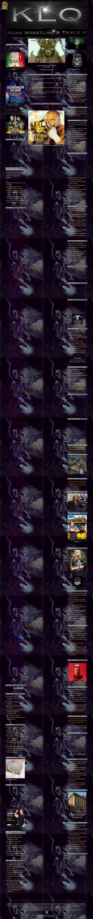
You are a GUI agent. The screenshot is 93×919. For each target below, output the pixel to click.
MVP (21, 495)
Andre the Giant (19, 224)
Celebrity (17, 284)
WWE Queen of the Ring (14, 660)
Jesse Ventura (11, 401)
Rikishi (19, 530)
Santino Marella (11, 550)
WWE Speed (11, 663)
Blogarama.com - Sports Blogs (46, 916)
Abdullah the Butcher (18, 210)
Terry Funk (14, 592)
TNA (15, 604)
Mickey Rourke (19, 484)
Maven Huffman (18, 473)
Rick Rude (21, 528)
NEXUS (14, 499)
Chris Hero (21, 292)
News (9, 499)
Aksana (17, 217)
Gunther (8, 379)
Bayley (15, 244)
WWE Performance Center (15, 658)
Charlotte (20, 286)
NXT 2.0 (9, 504)
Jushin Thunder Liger (11, 419)
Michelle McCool (10, 482)
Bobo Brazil (19, 257)
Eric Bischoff (11, 350)
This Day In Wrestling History (75, 197)
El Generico (13, 344)
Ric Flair (22, 526)
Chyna (15, 301)
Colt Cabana (13, 306)
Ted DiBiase (18, 588)
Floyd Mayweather (15, 361)
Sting (14, 577)
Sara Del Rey (20, 550)
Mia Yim (22, 477)
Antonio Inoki (10, 230)
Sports (15, 572)
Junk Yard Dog (20, 417)
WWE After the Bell (11, 641)
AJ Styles (12, 217)
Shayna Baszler (9, 561)
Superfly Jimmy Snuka (18, 584)
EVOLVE (16, 355)
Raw (11, 524)
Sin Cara (17, 566)
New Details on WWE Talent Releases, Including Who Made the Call (15, 698)
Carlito (23, 281)
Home (46, 106)
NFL (18, 499)
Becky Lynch (9, 246)
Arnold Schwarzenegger (18, 233)
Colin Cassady (20, 304)
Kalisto (21, 422)
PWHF (8, 521)
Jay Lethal (8, 397)
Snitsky (23, 568)
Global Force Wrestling (18, 373)
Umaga (14, 619)
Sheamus (17, 561)
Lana (12, 441)
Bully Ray (22, 273)
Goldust (15, 375)
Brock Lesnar (11, 266)
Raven (7, 524)
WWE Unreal (17, 671)
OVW (23, 506)
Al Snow (22, 217)
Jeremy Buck (13, 399)
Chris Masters (20, 293)
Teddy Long (15, 590)
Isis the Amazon (15, 390)
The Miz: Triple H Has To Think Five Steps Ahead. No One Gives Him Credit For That (77, 78)
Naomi (8, 497)
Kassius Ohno (12, 426)
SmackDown (15, 568)
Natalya (14, 497)
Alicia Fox (20, 221)
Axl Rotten (22, 239)
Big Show (19, 250)
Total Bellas (18, 610)
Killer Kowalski (12, 435)
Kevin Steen (15, 433)
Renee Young (18, 524)
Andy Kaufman (11, 226)
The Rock (14, 599)
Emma (22, 346)
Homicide (16, 381)
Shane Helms (15, 557)
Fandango (9, 359)
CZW (15, 315)
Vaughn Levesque (16, 621)
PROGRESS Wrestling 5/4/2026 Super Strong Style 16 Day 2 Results (14, 192)
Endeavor (9, 348)
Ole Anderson (21, 504)
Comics (19, 306)
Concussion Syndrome (13, 308)
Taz (8, 588)
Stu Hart (16, 581)
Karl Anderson (15, 424)
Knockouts (18, 437)
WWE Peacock (20, 656)
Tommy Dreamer (16, 608)
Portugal (22, 517)
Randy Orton (11, 522)
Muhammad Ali (19, 493)
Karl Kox (22, 424)
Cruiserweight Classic (13, 312)
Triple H (21, 612)
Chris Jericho (11, 293)
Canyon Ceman (10, 279)
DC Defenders (16, 326)
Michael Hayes (20, 479)
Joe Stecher (14, 408)
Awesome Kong (14, 239)
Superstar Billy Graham (13, 586)
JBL (13, 397)
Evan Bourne (16, 353)
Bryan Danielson (15, 272)
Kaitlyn (12, 422)
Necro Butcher (21, 497)
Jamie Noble (14, 395)
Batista (9, 244)
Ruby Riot (17, 544)
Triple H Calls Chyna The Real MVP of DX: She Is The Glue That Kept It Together (77, 124)
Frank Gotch (15, 362)
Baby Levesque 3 (11, 241)
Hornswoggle (12, 382)
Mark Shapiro (15, 468)
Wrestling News (12, 640)
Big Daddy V (22, 248)
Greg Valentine (21, 377)
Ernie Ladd (13, 352)
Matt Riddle (21, 471)
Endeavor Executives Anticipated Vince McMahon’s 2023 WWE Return (76, 352)
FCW (14, 359)
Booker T (20, 259)
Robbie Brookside (15, 535)
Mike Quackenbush (11, 488)
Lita (15, 452)
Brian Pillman (11, 264)
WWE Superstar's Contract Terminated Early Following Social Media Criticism (15, 717)
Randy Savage (20, 522)
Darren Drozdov (9, 321)
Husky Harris (15, 384)
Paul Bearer (16, 510)
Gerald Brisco (10, 371)
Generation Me (16, 368)
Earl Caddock (21, 339)
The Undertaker (13, 601)
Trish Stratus (9, 614)
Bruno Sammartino (13, 270)
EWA (21, 355)
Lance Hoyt (17, 441)
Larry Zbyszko (15, 442)
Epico (22, 348)
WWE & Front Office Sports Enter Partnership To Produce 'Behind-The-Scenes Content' (15, 736)
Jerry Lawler (21, 399)
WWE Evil (13, 645)
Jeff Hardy (19, 397)
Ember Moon (16, 346)
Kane (9, 424)
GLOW (10, 375)
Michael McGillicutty (11, 481)
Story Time (20, 579)
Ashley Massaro (11, 235)
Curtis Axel (9, 315)
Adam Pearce (13, 214)
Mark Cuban (21, 464)
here (74, 360)
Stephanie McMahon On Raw (75, 341)
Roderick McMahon (15, 537)
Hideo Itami (10, 381)
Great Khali (14, 377)
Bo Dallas (21, 253)
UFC (16, 617)
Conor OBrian (13, 310)
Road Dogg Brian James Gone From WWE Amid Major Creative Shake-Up (15, 742)
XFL (22, 676)
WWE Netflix (10, 654)
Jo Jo (8, 408)
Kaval (18, 426)
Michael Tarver (20, 481)
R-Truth (13, 521)
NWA (15, 502)
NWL (19, 502)
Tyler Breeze (14, 615)
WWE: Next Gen (16, 674)
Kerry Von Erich (16, 430)
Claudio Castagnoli (12, 302)
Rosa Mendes (15, 542)
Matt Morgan (14, 472)
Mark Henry (10, 466)
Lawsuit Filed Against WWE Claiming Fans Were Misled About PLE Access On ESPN (15, 872)
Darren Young (18, 321)
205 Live (9, 210)
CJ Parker (20, 301)
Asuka (17, 235)
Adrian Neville (11, 215)
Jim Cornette (13, 402)
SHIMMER (22, 562)
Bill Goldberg (16, 252)
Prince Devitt (14, 519)
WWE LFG (14, 650)
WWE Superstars (13, 665)
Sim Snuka (21, 564)
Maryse (21, 468)
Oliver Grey (9, 506)
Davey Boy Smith (16, 322)
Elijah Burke (10, 346)
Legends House (14, 444)
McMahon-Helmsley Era (13, 475)
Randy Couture (20, 521)
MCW (22, 475)
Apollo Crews (19, 230)
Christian (19, 295)
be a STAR (21, 244)
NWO (23, 502)
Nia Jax (22, 499)
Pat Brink (20, 508)
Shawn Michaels (19, 559)
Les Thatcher (9, 446)
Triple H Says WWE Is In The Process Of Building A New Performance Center (13, 837)
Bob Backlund (10, 255)
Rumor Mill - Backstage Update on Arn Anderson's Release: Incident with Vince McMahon (77, 775)
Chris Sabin (12, 295)
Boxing (10, 261)
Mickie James (11, 486)
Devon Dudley (15, 330)
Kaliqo (17, 422)
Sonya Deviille (11, 570)
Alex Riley (19, 219)
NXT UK (15, 504)
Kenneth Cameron (19, 428)
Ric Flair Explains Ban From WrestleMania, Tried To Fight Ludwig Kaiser (76, 96)
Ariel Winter (17, 232)
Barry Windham (19, 243)
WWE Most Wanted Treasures (18, 652)
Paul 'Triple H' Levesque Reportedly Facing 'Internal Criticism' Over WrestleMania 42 (77, 763)
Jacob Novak (15, 391)
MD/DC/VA (10, 477)
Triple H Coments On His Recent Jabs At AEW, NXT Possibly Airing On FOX (77, 138)
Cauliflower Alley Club (18, 283)
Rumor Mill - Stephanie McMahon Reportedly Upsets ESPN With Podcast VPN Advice (76, 769)
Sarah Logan (9, 551)
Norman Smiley (9, 502)
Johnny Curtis (9, 413)
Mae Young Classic (12, 462)
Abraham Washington (12, 212)
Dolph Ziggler (21, 333)
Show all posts (54, 103)
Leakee (8, 444)
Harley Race (14, 379)
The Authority (18, 593)
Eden (22, 342)
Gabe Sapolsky (13, 366)
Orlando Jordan (16, 506)
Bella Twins (18, 246)
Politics (16, 517)
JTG (15, 417)
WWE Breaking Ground (12, 643)
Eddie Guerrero (16, 342)
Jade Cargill (21, 391)
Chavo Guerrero (12, 288)
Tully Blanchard (18, 614)
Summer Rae (11, 582)
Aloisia (18, 223)
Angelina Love (10, 228)
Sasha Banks (17, 552)
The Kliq (9, 597)
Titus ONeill (12, 602)
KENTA (9, 430)
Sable (22, 546)
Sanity (23, 548)
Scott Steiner (15, 553)
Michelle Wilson (20, 482)
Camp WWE (20, 277)
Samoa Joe (17, 548)
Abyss (19, 212)
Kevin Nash (15, 432)
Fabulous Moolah (20, 357)
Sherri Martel (15, 562)
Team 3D (12, 588)
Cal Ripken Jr (18, 275)
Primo (8, 519)
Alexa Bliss (13, 221)
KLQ (12, 437)
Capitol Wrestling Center (20, 279)
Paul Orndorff (16, 513)
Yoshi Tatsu (17, 678)
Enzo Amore (17, 348)
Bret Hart (14, 263)
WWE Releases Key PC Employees (15, 851)
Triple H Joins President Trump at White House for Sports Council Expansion (77, 384)
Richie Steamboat (12, 528)
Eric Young (18, 350)
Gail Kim (20, 366)
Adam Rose (21, 214)
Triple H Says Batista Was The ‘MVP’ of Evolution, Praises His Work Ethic (77, 216)
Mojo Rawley (20, 492)
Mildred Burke (16, 490)
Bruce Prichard (11, 268)
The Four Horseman (19, 595)
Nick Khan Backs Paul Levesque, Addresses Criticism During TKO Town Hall (77, 84)
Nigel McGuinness (19, 501)
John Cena (17, 410)
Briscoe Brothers (19, 264)
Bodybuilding (12, 259)
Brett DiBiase (20, 263)
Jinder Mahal (16, 406)
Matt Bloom (17, 470)
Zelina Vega (20, 680)
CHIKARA (16, 290)
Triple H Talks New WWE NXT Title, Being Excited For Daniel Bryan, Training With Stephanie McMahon (77, 648)
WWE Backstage (20, 641)
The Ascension (9, 593)
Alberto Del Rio (10, 219)
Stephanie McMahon (15, 574)
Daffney (19, 315)
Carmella (10, 283)
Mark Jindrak (18, 466)
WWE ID (19, 647)
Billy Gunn (15, 253)
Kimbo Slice (20, 435)
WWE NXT (11, 656)
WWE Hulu (14, 647)
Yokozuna (10, 678)
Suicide (22, 581)
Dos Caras (10, 335)
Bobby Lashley (19, 255)
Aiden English (19, 215)
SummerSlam (20, 582)
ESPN (19, 352)
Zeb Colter (14, 680)
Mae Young (21, 461)
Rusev (12, 546)
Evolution (10, 355)
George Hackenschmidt (18, 370)
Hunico (9, 384)
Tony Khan (12, 610)
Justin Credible (21, 419)
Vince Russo (19, 627)
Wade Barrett (15, 630)
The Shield (21, 599)
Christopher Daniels (11, 297)
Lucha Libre (16, 455)
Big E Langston (11, 250)
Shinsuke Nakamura (12, 564)
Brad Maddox (16, 261)
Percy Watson (14, 515)
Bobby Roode (12, 257)
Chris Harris (14, 292)
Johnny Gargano (17, 413)
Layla (21, 442)
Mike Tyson (20, 488)
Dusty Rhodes (21, 337)
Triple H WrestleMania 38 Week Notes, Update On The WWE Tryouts (14, 847)
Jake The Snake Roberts (13, 393)
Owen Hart (9, 508)
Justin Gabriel (10, 421)
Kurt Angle (15, 439)
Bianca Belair (15, 248)
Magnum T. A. (21, 462)
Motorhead (11, 493)
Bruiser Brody (20, 268)
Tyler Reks (21, 615)
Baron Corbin (11, 243)
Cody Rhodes (11, 304)
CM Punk (21, 302)
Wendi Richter (15, 634)
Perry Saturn (22, 515)
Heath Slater (21, 379)
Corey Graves (21, 310)
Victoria (15, 625)
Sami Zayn (10, 548)
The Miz (15, 597)
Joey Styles (9, 410)
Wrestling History (15, 638)
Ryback (17, 546)
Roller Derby (10, 539)
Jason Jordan (21, 395)
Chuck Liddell (16, 299)
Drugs (14, 337)
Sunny (9, 584)
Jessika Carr (18, 401)
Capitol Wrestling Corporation (13, 281)
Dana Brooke (22, 317)
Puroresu (21, 519)
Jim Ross (21, 402)
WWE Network (19, 654)
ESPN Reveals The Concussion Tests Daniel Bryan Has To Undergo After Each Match (76, 629)
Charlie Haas (14, 286)
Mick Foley (11, 484)
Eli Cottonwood (21, 344)
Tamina (22, 586)
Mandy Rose (10, 464)
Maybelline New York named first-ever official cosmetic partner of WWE (77, 210)
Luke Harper (21, 457)
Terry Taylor (22, 592)
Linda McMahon (16, 450)
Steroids (18, 575)
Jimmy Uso (17, 404)
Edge (8, 344)
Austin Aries (17, 237)
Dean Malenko (16, 328)
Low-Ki (19, 453)
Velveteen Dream (10, 623)
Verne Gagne (18, 623)
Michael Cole (11, 479)
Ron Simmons (17, 541)
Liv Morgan (19, 451)
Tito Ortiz (21, 601)
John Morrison (19, 412)
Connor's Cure (16, 806)
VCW (23, 621)
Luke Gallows (14, 457)
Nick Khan (10, 501)
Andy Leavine (19, 226)
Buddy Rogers (15, 273)
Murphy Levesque (14, 495)
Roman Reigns (19, 539)
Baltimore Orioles (20, 241)
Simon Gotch (11, 566)
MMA (14, 492)
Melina (17, 477)
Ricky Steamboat (11, 530)
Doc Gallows (13, 333)
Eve (22, 353)
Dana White (10, 319)
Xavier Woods (15, 676)
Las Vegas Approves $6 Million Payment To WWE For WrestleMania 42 (14, 711)
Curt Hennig (21, 313)
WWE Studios (20, 663)
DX (16, 339)
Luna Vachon (10, 459)
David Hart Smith (16, 324)
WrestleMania (17, 636)
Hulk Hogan (21, 382)
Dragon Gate (16, 335)
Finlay (19, 359)
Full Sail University (18, 364)
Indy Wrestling (19, 386)
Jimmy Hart (10, 404)
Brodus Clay (20, 266)
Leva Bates (15, 446)
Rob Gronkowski (14, 533)
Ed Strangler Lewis (16, 341)
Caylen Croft (10, 284)
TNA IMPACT (15, 606)
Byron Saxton (10, 275)
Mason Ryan (10, 470)
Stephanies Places (10, 575)
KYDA (21, 439)
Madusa (14, 461)
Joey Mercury (21, 408)
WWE (22, 640)
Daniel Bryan (19, 319)
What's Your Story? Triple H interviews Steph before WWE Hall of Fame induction (77, 337)
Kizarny (8, 437)
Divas (17, 332)
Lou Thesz (13, 453)
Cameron (14, 277)
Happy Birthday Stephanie (75, 389)
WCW (9, 634)
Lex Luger (18, 448)
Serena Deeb (17, 555)
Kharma (21, 433)
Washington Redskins (17, 632)
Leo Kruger (22, 444)
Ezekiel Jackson (10, 357)
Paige (15, 508)
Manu (16, 464)
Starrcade (21, 571)
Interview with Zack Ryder (39, 96)
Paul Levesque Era (17, 511)
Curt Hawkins (14, 313)
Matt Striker (11, 473)
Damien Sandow (14, 317)
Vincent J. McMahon (13, 628)
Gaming (9, 368)
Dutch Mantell (10, 339)
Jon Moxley (14, 415)
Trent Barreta (14, 612)
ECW (8, 341)
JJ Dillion (22, 406)
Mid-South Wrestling (20, 486)
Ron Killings (9, 541)
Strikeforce (10, 581)
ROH (23, 537)
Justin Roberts (18, 421)
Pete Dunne (9, 517)
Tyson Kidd (11, 617)
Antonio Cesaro (19, 228)
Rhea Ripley (15, 526)
